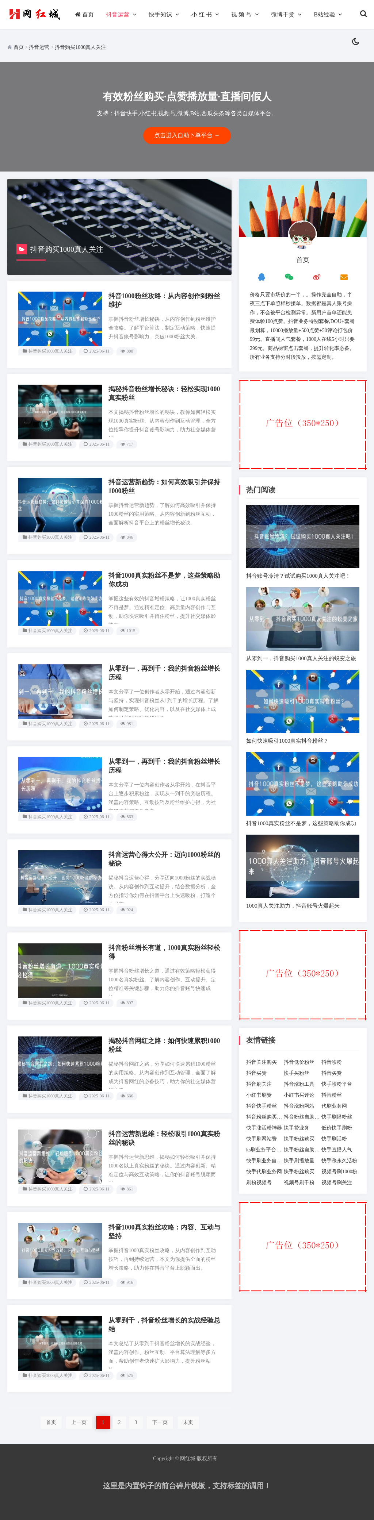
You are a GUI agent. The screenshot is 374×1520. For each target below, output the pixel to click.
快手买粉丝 (296, 1073)
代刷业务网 (334, 1106)
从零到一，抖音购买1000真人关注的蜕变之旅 (301, 658)
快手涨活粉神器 (264, 1128)
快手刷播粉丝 (336, 1117)
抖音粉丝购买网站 (265, 1117)
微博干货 (282, 14)
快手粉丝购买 (299, 1139)
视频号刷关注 (336, 1182)
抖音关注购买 (261, 1062)
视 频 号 (241, 14)
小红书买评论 (299, 1095)
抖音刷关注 (259, 1084)
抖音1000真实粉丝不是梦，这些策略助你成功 (301, 823)
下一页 (160, 1422)
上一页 (79, 1422)
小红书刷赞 (259, 1095)
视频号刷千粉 (299, 1182)
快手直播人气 (336, 1149)
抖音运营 (117, 14)
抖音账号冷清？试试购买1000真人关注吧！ (298, 576)
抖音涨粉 (331, 1062)
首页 (84, 14)
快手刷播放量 (299, 1160)
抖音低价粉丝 (299, 1062)
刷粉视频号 (259, 1182)
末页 (188, 1422)
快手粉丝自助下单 (302, 1149)
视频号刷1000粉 (339, 1171)
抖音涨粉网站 (299, 1106)
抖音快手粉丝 (261, 1106)
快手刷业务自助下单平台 (265, 1160)
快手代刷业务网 (264, 1171)
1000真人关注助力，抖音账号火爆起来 (293, 906)
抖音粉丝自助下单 (302, 1117)
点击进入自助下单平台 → (187, 135)
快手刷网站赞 (261, 1139)
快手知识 (160, 14)
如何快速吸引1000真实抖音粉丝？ (287, 741)
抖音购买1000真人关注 (80, 47)
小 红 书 (201, 14)
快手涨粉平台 (336, 1084)
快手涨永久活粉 (339, 1160)
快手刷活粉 (334, 1139)
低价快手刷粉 (336, 1128)
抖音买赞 (256, 1073)
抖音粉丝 (331, 1095)
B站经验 (324, 14)
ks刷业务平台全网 (265, 1149)
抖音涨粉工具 (299, 1084)
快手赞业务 (296, 1128)
